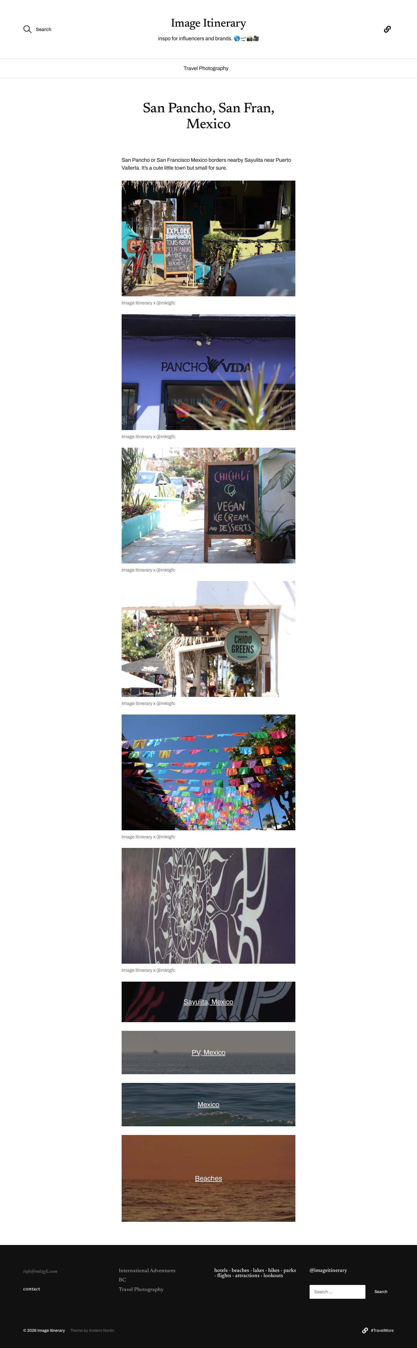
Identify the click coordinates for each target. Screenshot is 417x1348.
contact (31, 1289)
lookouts (273, 1276)
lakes (258, 1270)
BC (122, 1280)
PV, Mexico (209, 1052)
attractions (247, 1276)
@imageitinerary (328, 1270)
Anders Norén (101, 1330)
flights (224, 1276)
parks (290, 1270)
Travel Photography (206, 68)
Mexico (208, 1104)
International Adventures (147, 1271)
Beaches (208, 1178)
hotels (221, 1270)
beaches (240, 1270)
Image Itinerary (208, 24)
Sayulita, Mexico (208, 1002)
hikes (273, 1270)
